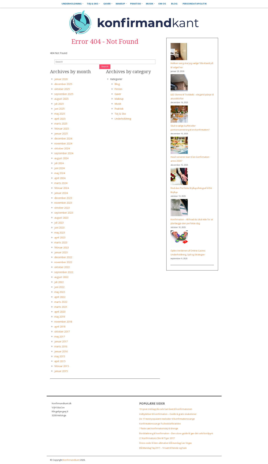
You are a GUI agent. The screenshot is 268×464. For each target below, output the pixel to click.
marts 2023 (60, 242)
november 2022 (63, 262)
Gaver (107, 3)
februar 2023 (61, 247)
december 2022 (63, 257)
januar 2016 (61, 351)
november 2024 (63, 143)
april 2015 (59, 361)
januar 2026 (61, 79)
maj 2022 (59, 292)
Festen (118, 89)
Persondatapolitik (195, 3)
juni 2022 (59, 287)
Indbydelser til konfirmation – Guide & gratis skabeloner (167, 414)
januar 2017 (61, 341)
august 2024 (61, 158)
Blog (174, 3)
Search (104, 66)
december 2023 (63, 198)
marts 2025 (60, 123)
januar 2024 (61, 193)
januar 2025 (61, 133)
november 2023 (63, 202)
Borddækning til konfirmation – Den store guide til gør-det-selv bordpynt (176, 433)
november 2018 (63, 321)
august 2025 (61, 98)
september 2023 (63, 212)
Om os (162, 3)
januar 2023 (61, 252)
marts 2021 (60, 306)
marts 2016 (60, 346)
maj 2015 (59, 356)
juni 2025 (59, 108)
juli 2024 (59, 163)
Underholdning (72, 3)
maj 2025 (59, 113)
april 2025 (59, 118)
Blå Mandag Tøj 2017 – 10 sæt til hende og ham (163, 447)
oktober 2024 (62, 148)
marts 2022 (60, 302)
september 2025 (63, 94)
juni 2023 (59, 227)
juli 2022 (59, 282)
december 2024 (63, 138)
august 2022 (61, 277)
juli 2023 (59, 222)
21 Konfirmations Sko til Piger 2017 (157, 438)
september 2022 (63, 272)
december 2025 (63, 84)
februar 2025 (61, 128)
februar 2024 (61, 188)
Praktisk (135, 3)
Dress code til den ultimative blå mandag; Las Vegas (165, 442)
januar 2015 (61, 371)
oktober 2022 (62, 267)
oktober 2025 (62, 89)
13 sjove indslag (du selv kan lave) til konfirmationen (165, 409)
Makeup (120, 3)
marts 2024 (60, 183)
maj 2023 (59, 232)
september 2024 (63, 153)
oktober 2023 (62, 207)
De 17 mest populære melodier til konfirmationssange (167, 418)
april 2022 (59, 297)
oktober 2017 (62, 331)
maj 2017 (59, 336)
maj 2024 (59, 173)
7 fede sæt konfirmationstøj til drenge (158, 428)
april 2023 (59, 237)
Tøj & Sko (92, 3)
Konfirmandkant (71, 459)
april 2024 (59, 178)
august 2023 (61, 217)
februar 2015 (61, 366)
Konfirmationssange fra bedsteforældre (160, 423)
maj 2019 (59, 316)
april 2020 (59, 311)
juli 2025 (59, 103)
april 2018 (59, 326)
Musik (149, 3)
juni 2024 (59, 168)
